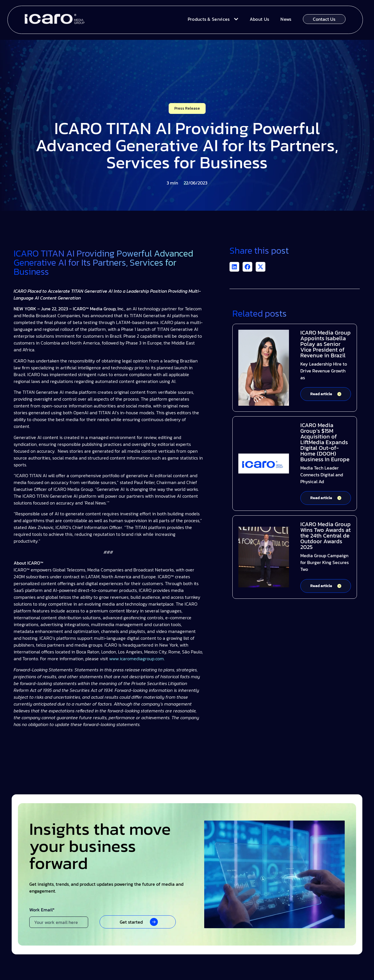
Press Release (187, 108)
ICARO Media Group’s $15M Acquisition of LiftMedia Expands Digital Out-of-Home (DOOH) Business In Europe (325, 442)
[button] (234, 267)
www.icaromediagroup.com (136, 658)
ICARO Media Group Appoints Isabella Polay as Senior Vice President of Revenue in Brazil (325, 344)
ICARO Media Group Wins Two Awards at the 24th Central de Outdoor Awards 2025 (325, 535)
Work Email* (42, 910)
